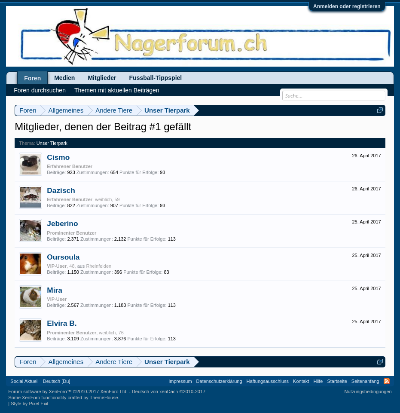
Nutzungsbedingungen (368, 391)
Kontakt (301, 381)
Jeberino (62, 223)
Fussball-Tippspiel (155, 77)
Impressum (180, 381)
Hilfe (318, 381)
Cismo (58, 157)
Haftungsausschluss (268, 381)
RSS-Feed (387, 381)
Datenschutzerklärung (219, 381)
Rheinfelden (98, 266)
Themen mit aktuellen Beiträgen (116, 90)
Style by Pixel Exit (29, 403)
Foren (32, 78)
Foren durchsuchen (40, 90)
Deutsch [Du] (56, 381)
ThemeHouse (104, 397)
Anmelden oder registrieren (347, 6)
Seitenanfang (365, 381)
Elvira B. (61, 323)
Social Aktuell (24, 381)
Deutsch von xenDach (168, 391)
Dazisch (61, 190)
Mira (54, 290)
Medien (64, 77)
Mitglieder (102, 77)
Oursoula (63, 257)
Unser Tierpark (52, 143)
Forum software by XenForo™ (68, 391)
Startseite (337, 381)
